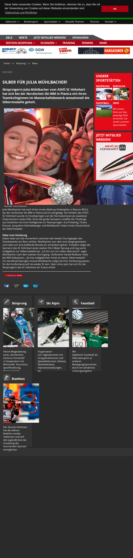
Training (68, 42)
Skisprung (21, 63)
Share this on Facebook (6, 285)
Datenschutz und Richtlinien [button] (21, 12)
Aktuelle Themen (74, 21)
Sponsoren (80, 37)
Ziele (9, 37)
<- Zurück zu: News (13, 275)
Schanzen (47, 42)
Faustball (87, 303)
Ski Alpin (52, 303)
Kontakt (109, 21)
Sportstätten (51, 21)
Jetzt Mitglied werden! (50, 37)
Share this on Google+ (16, 285)
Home (7, 63)
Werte (23, 37)
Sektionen (10, 21)
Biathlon (18, 379)
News (103, 42)
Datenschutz (32, 27)
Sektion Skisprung (19, 42)
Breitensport (31, 21)
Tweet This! (26, 285)
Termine (94, 21)
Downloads (11, 27)
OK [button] (115, 9)
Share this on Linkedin (35, 285)
